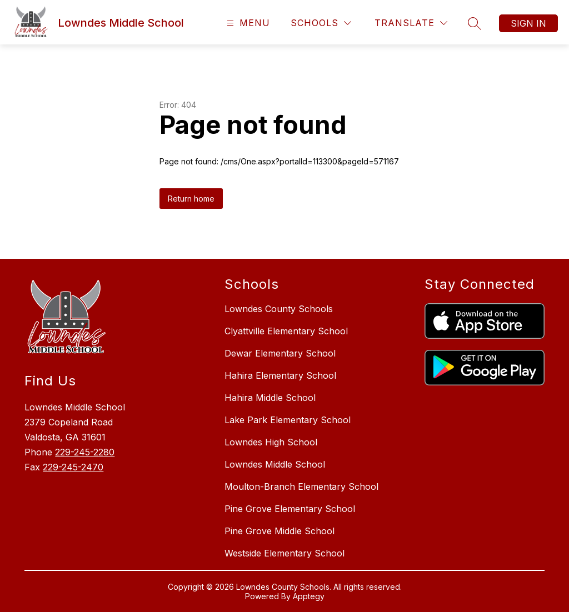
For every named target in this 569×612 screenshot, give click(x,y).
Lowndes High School (270, 442)
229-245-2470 (73, 467)
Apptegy (309, 596)
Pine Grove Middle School (279, 530)
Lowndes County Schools (278, 308)
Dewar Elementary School (280, 353)
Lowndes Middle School (274, 464)
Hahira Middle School (270, 397)
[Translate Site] (411, 23)
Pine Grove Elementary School (289, 508)
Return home (191, 198)
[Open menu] (247, 23)
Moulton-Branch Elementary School (301, 486)
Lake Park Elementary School (287, 419)
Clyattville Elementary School (286, 331)
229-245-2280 (84, 452)
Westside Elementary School (284, 553)
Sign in (528, 23)
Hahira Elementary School (280, 375)
